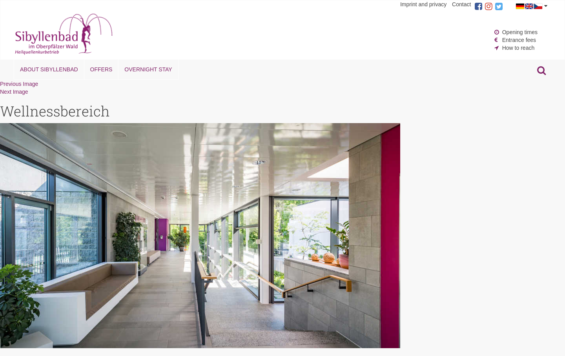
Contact (461, 4)
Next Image (14, 92)
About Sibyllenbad (49, 69)
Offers (101, 69)
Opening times (520, 32)
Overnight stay (148, 69)
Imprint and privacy (423, 4)
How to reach (518, 48)
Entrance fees (519, 40)
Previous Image (19, 84)
